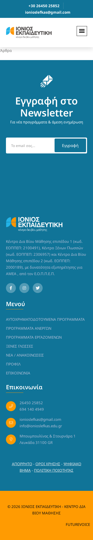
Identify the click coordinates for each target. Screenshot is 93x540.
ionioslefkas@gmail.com (47, 12)
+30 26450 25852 (44, 5)
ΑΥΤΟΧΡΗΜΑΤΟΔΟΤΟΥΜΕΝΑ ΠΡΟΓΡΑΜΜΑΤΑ (45, 319)
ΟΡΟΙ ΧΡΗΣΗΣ (47, 463)
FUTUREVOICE (78, 524)
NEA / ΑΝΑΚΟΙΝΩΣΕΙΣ (25, 355)
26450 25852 (31, 402)
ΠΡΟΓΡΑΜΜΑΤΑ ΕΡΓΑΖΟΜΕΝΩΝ (34, 337)
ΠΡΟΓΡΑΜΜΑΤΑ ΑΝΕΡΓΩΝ (28, 328)
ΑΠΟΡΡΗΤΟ (22, 463)
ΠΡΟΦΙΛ (13, 363)
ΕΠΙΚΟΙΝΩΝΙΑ (18, 372)
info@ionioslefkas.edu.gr (41, 425)
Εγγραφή (70, 145)
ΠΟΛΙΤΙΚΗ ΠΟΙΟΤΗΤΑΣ (53, 470)
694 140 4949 (32, 409)
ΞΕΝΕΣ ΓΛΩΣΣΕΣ (19, 346)
